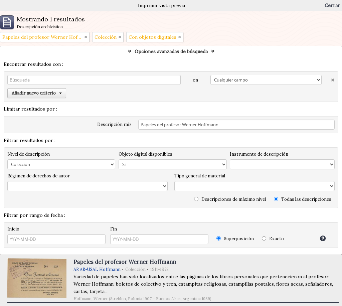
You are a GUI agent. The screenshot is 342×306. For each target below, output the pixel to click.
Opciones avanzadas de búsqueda (171, 51)
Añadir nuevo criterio (37, 93)
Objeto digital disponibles (145, 154)
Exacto (273, 239)
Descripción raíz (114, 124)
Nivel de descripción (28, 154)
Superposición (235, 239)
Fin (113, 229)
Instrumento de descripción (259, 154)
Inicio (13, 229)
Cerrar (332, 5)
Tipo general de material (199, 176)
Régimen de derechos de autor (38, 176)
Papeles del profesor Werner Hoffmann (124, 262)
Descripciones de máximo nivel (230, 199)
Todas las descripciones (302, 199)
